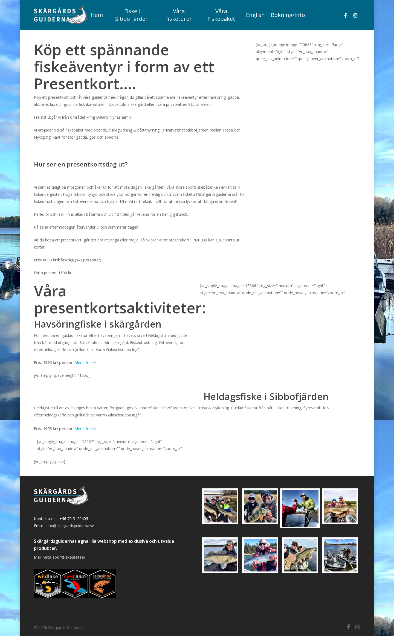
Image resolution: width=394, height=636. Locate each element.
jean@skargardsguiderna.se (69, 525)
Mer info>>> (85, 362)
